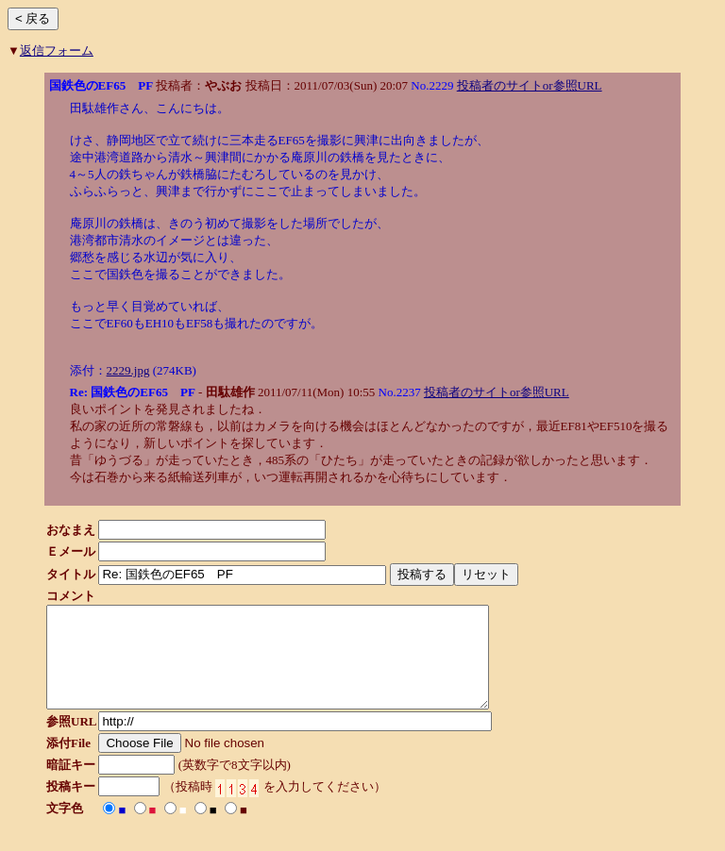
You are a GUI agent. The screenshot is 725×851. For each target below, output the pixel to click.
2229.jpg (128, 370)
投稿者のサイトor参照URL (529, 85)
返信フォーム (56, 50)
